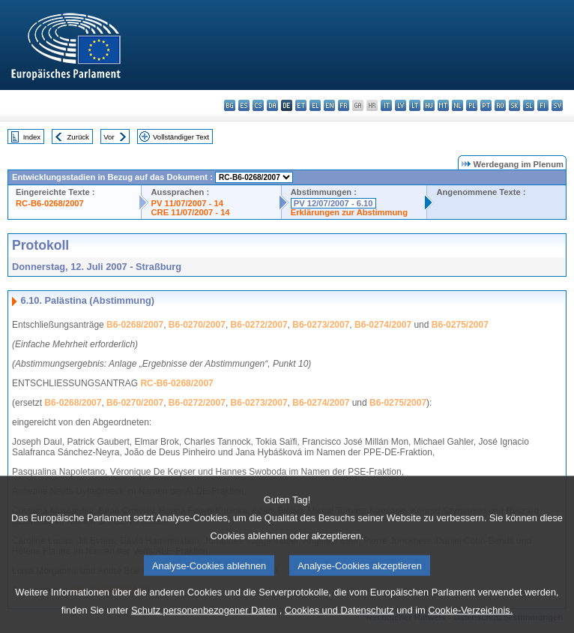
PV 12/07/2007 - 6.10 (333, 203)
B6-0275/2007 (460, 325)
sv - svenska (557, 105)
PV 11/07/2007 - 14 (187, 203)
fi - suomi (543, 105)
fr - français (343, 105)
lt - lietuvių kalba (414, 105)
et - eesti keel (300, 105)
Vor (108, 137)
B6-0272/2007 (259, 325)
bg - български (229, 105)
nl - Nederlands (457, 105)
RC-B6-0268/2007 (50, 203)
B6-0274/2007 (382, 325)
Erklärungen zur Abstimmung (349, 212)
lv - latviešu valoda (400, 105)
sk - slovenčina (514, 105)
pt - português (486, 105)
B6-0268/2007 (134, 325)
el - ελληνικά (315, 105)
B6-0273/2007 (320, 325)
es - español (244, 105)
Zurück (78, 137)
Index (31, 137)
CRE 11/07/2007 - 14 (190, 212)
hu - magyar (429, 105)
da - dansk (272, 105)
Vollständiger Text (181, 137)
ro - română (500, 105)
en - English (329, 105)
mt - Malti (443, 105)
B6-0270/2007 (197, 325)
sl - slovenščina (528, 105)
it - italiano (386, 105)
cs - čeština (258, 105)
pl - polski (471, 105)
